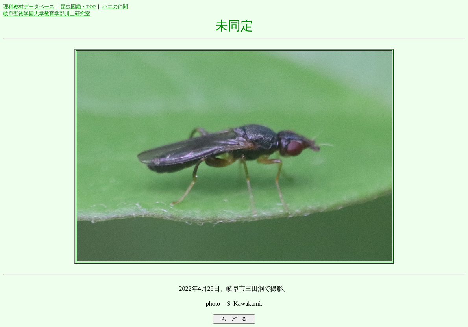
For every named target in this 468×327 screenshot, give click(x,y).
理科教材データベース (28, 6)
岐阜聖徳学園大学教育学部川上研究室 (46, 14)
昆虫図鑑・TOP (78, 6)
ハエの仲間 (115, 6)
